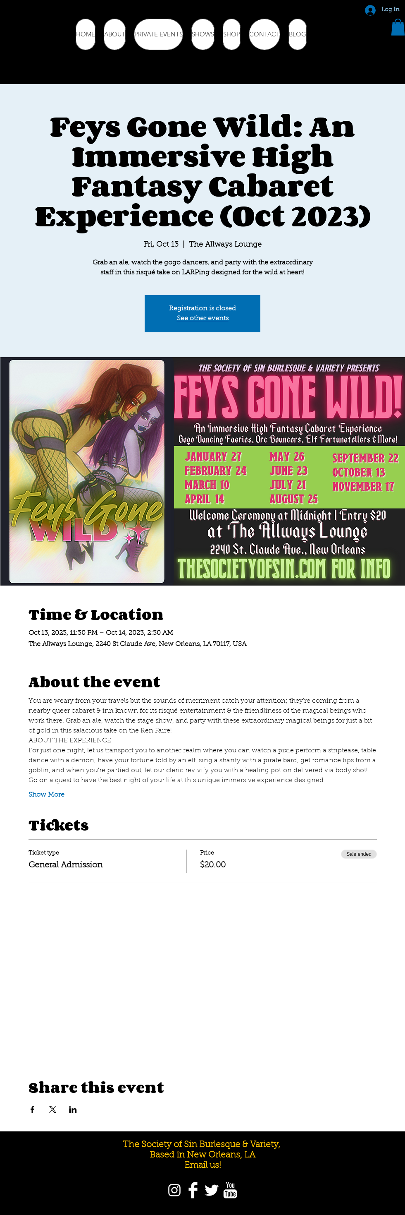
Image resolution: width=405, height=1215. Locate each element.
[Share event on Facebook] (32, 1109)
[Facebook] (193, 1190)
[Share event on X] (53, 1109)
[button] (398, 27)
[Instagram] (174, 1190)
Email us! (202, 1165)
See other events (203, 318)
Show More (46, 795)
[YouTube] (230, 1190)
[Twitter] (211, 1190)
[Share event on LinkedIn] (73, 1109)
